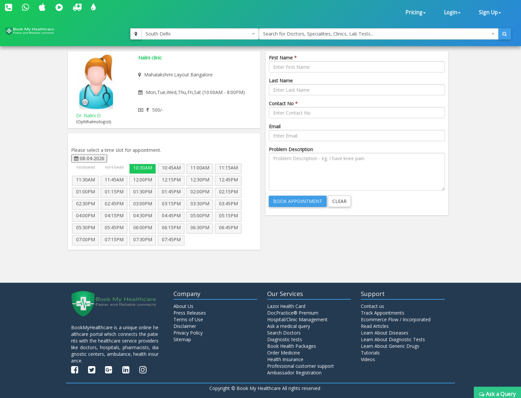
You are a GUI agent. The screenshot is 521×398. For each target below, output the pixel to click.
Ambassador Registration (294, 372)
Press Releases (189, 313)
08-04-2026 (89, 158)
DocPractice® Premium (292, 313)
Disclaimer (184, 326)
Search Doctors (284, 333)
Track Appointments (382, 313)
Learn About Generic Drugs (390, 346)
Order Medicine (283, 352)
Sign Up (490, 12)
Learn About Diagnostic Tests (393, 339)
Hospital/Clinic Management (297, 319)
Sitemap (182, 339)
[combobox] (200, 34)
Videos (368, 359)
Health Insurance (285, 359)
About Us (183, 306)
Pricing (415, 12)
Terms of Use (188, 319)
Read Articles (375, 326)
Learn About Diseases (384, 333)
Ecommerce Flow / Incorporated (396, 319)
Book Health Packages (291, 346)
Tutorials (370, 352)
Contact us (372, 306)
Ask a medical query (288, 326)
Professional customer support (300, 366)
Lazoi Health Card (286, 306)
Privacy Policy (188, 333)
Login (452, 12)
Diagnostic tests (284, 339)
